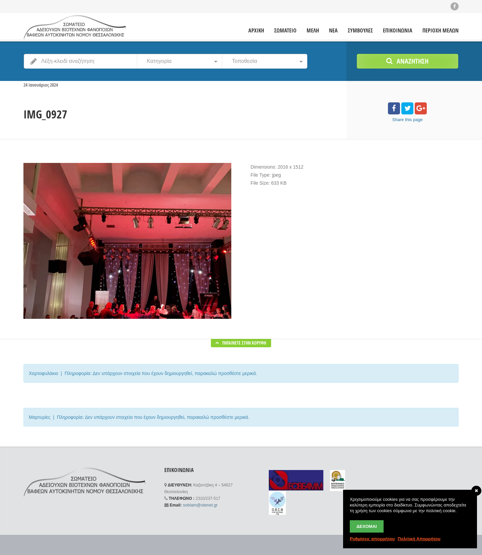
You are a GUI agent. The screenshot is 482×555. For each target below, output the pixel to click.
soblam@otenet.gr (198, 504)
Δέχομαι (366, 526)
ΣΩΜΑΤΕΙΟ (285, 30)
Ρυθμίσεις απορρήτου (372, 538)
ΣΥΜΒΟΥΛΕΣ (360, 30)
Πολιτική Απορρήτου (419, 538)
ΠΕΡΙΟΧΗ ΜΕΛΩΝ (440, 30)
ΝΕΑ (333, 30)
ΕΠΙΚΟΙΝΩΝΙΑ (397, 30)
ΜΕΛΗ (313, 30)
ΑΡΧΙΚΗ (256, 30)
